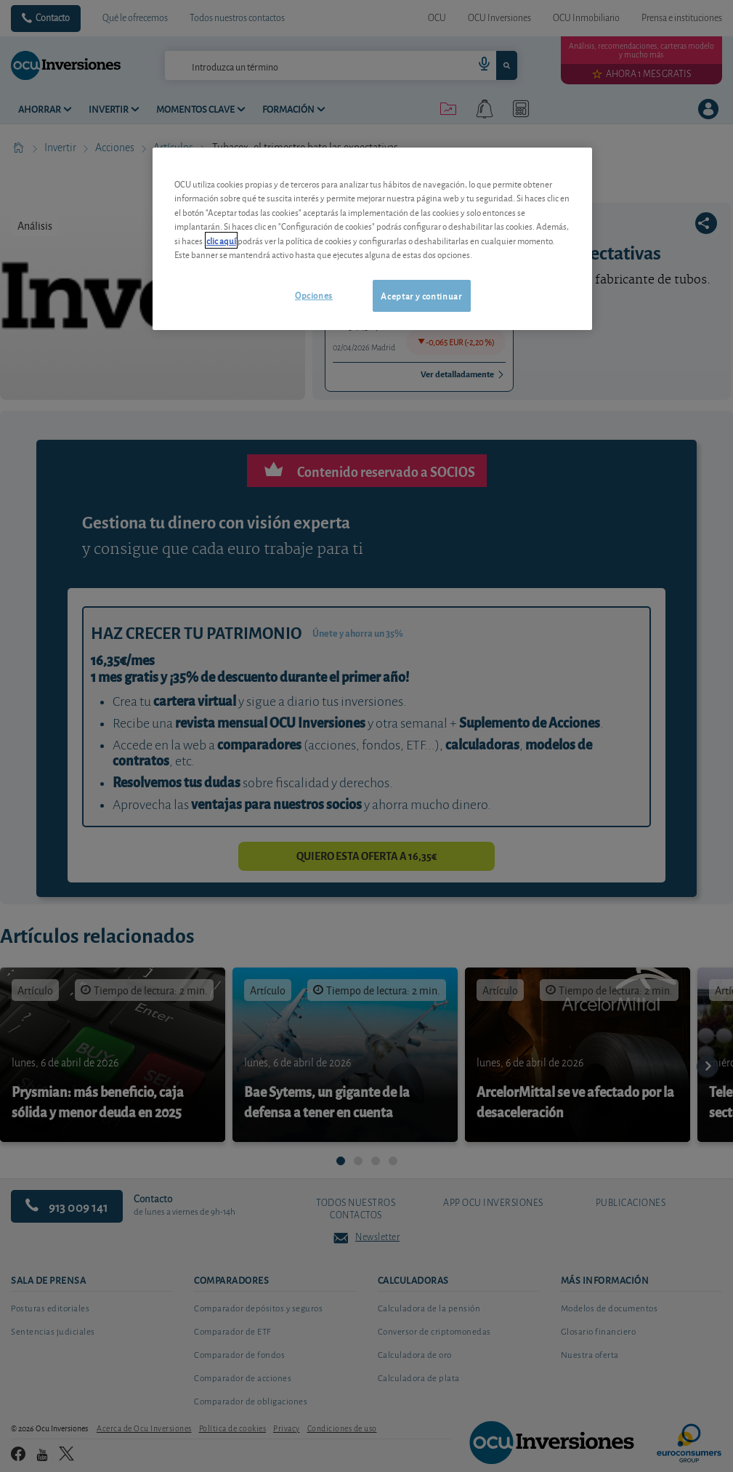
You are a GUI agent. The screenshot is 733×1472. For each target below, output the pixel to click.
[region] (372, 239)
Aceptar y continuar (421, 295)
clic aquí (221, 240)
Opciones (314, 295)
